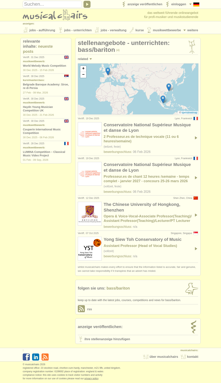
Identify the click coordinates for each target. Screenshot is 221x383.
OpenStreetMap (189, 113)
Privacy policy (91, 379)
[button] (107, 72)
